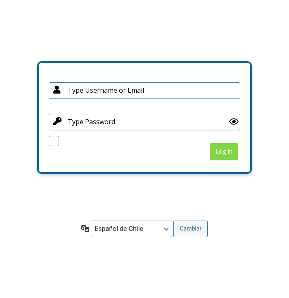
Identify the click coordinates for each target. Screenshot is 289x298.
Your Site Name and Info (144, 33)
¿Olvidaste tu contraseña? (81, 188)
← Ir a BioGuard (68, 203)
